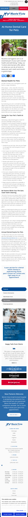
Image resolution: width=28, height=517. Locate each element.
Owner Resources (14, 369)
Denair (14, 435)
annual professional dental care (9, 238)
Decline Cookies (20, 514)
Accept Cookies (8, 514)
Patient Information (8, 293)
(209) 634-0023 (14, 3)
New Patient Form (8, 296)
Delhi (14, 433)
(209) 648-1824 (14, 4)
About (14, 493)
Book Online (4, 8)
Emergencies (23, 8)
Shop (14, 8)
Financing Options (8, 304)
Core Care (14, 495)
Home (14, 491)
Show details (20, 510)
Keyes (14, 440)
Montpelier (14, 442)
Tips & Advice (6, 300)
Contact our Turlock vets (16, 273)
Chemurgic (14, 431)
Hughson (14, 437)
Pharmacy (14, 376)
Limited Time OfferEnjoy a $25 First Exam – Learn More (13, 20)
